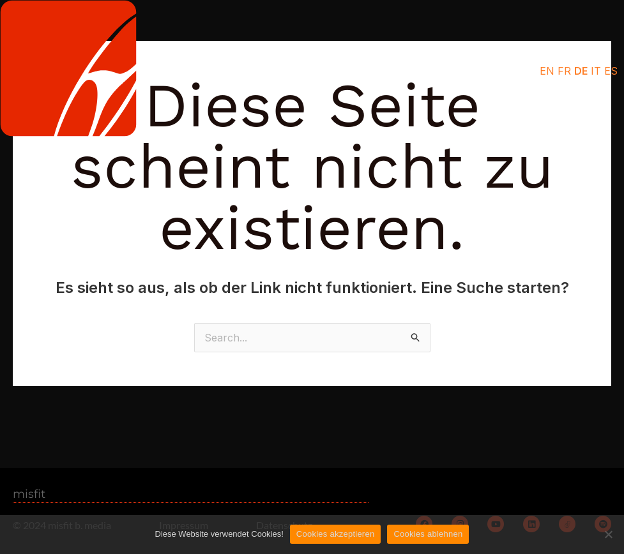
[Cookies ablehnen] (608, 534)
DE (581, 70)
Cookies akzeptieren (335, 534)
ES (611, 70)
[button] (471, 71)
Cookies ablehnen (427, 534)
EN (547, 70)
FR (564, 70)
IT (596, 70)
